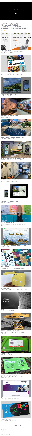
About (4, 30)
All (16, 425)
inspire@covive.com (4, 431)
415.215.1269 (3, 430)
